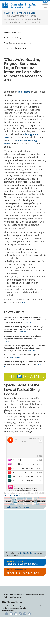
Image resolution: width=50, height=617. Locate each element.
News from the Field (12, 32)
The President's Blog (12, 38)
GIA (5, 493)
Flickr (25, 614)
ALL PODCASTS (13, 495)
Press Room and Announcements (17, 43)
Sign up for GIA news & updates (22, 563)
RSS (29, 614)
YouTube (20, 614)
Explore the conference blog (17, 507)
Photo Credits (31, 594)
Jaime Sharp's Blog (26, 12)
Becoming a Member (22, 573)
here (23, 302)
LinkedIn (16, 614)
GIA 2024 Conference (27, 553)
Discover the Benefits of (25, 571)
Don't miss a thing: (25, 562)
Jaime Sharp (24, 91)
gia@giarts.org (15, 597)
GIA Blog (8, 12)
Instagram (11, 614)
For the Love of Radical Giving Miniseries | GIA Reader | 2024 (26, 493)
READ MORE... (30, 322)
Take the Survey (8, 610)
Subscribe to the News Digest (16, 48)
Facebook (7, 614)
